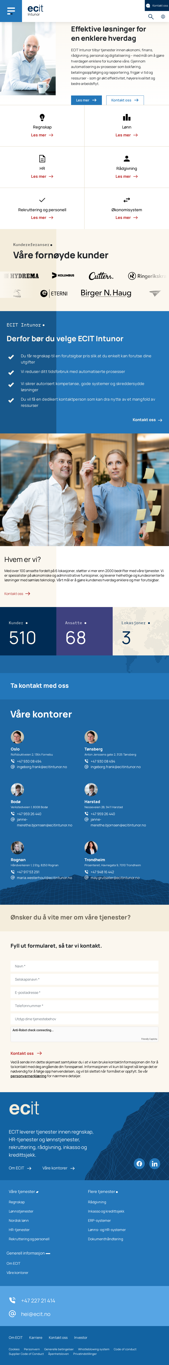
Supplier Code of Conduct (26, 1354)
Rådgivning (122, 1202)
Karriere (35, 1337)
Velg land (163, 16)
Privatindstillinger (85, 1354)
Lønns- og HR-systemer (122, 1229)
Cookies (14, 1349)
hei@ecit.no (29, 1313)
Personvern (32, 1349)
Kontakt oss (157, 5)
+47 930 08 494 (29, 761)
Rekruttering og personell (43, 1239)
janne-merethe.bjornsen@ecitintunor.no (44, 822)
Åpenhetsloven (58, 1354)
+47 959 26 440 (29, 813)
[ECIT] (35, 8)
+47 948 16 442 (102, 872)
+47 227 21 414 (32, 1300)
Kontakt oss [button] (125, 100)
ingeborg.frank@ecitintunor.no (42, 766)
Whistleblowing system (93, 1349)
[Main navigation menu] (11, 11)
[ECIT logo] (53, 1109)
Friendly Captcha (149, 1039)
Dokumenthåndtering (122, 1239)
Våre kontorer (58, 1168)
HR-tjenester (43, 1229)
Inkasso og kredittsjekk (122, 1211)
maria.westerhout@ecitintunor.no (44, 877)
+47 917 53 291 (28, 872)
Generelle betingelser (59, 1349)
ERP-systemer (122, 1220)
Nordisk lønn (43, 1220)
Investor (80, 1337)
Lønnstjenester (43, 1211)
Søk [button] (150, 16)
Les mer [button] (86, 100)
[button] (42, 126)
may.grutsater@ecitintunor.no (115, 877)
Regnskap (43, 1202)
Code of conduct (125, 1349)
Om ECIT (20, 1168)
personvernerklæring (28, 1075)
